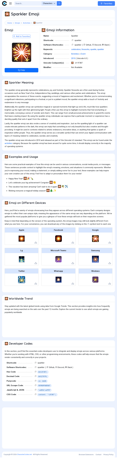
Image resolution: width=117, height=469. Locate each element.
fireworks (85, 61)
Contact (98, 466)
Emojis (17, 23)
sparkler (100, 61)
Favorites (106, 3)
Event (83, 65)
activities (8, 155)
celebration (76, 61)
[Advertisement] (58, 33)
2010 (73, 70)
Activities (26, 23)
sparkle (93, 61)
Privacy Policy (108, 466)
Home (9, 23)
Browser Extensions (86, 466)
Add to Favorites (21, 48)
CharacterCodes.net (24, 466)
